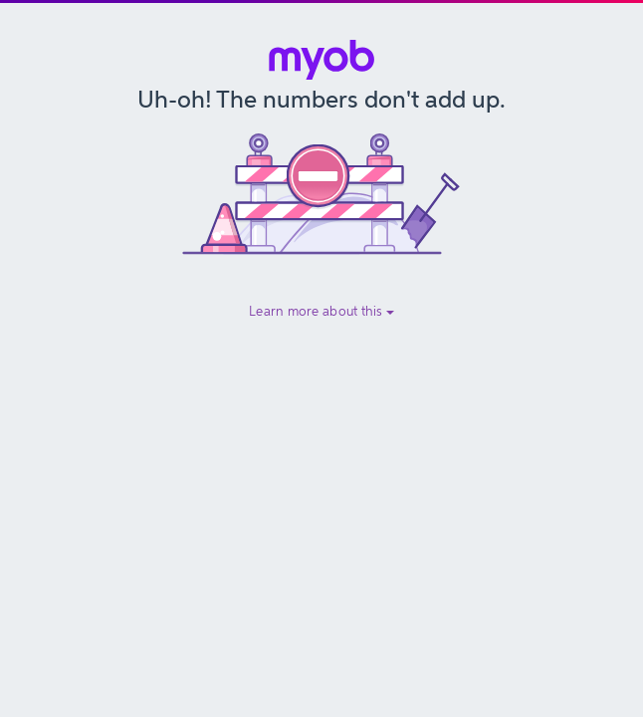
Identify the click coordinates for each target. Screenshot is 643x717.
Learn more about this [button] (321, 311)
